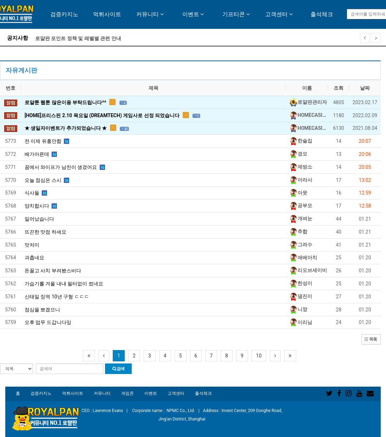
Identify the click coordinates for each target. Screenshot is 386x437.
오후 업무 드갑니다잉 (48, 322)
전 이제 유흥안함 (47, 141)
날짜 (365, 88)
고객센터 (279, 14)
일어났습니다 (39, 219)
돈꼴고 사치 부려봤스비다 (53, 270)
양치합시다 (41, 205)
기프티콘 (236, 14)
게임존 (127, 393)
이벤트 (193, 14)
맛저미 (32, 245)
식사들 (36, 192)
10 (259, 356)
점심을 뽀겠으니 (42, 309)
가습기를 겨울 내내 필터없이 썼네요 (64, 283)
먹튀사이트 (107, 14)
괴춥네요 (34, 257)
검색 (118, 368)
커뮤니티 (150, 14)
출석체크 (321, 14)
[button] (371, 339)
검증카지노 (64, 14)
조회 (339, 88)
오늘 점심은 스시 (47, 180)
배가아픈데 (41, 154)
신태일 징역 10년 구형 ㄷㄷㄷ (57, 296)
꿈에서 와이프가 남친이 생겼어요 (65, 167)
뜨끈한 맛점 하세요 (45, 232)
